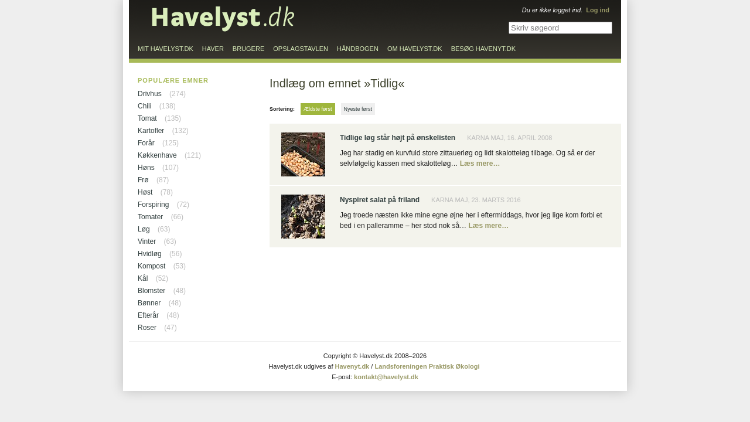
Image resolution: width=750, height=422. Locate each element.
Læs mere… (480, 163)
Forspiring (153, 204)
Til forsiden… (223, 18)
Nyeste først (358, 109)
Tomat (147, 118)
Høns (146, 168)
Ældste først (318, 109)
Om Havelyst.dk (414, 48)
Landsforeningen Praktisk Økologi (426, 366)
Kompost (151, 266)
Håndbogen (358, 48)
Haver (213, 48)
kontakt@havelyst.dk (386, 376)
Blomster (151, 291)
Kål (143, 278)
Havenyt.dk (352, 366)
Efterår (148, 315)
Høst (145, 192)
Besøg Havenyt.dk (483, 48)
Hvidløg (150, 254)
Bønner (149, 303)
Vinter (147, 241)
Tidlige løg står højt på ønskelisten (397, 138)
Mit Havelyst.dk (165, 48)
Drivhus (150, 94)
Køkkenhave (157, 155)
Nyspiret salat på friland (380, 200)
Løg (144, 229)
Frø (143, 180)
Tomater (150, 217)
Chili (144, 106)
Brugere (248, 48)
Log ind (597, 9)
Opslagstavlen (300, 48)
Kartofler (151, 131)
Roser (147, 328)
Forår (146, 143)
